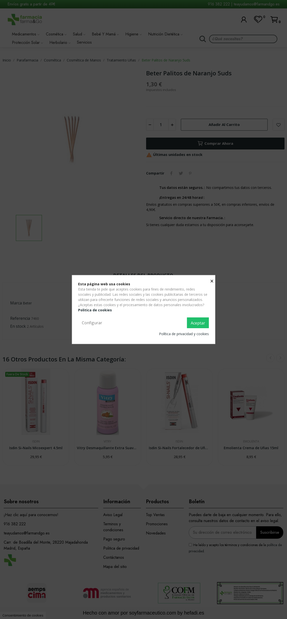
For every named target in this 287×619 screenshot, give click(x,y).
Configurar (92, 322)
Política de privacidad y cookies (184, 333)
